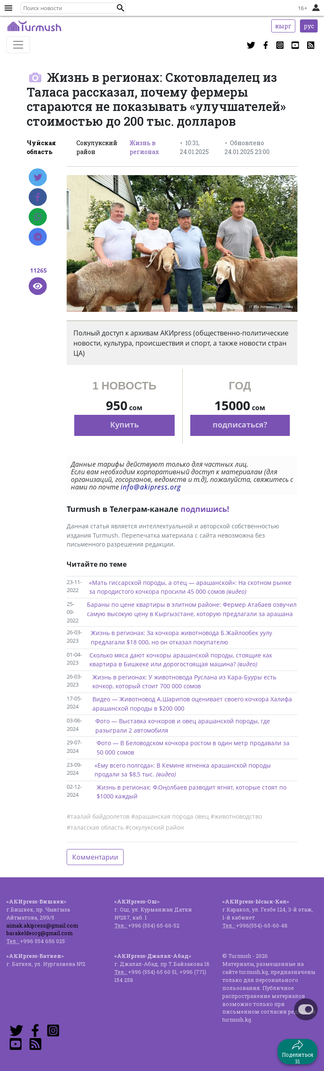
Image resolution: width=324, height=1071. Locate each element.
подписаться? (240, 424)
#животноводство (236, 816)
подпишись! (205, 509)
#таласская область (95, 827)
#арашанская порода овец (170, 816)
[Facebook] (38, 197)
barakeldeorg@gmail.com (39, 933)
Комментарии (95, 857)
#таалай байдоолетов (98, 816)
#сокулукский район (154, 827)
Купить (124, 424)
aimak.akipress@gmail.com (42, 925)
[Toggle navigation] (18, 44)
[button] (121, 8)
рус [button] (309, 26)
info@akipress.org (151, 487)
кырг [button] (283, 26)
